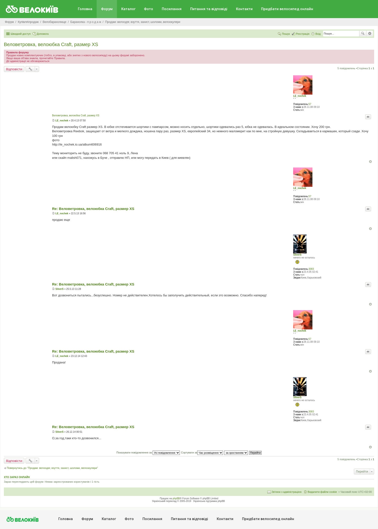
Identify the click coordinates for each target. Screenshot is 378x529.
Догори (370, 161)
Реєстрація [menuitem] (302, 33)
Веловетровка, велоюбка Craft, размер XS (51, 44)
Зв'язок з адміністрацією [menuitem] (287, 491)
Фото (148, 9)
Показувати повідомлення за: (148, 452)
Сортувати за (202, 452)
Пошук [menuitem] (286, 33)
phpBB (176, 498)
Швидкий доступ (21, 33)
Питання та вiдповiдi (208, 9)
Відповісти (14, 69)
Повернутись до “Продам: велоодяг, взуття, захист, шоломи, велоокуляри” (52, 467)
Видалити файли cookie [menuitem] (322, 491)
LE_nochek (299, 96)
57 (310, 104)
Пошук (362, 33)
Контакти (244, 9)
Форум (107, 9)
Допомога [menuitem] (42, 33)
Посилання (172, 9)
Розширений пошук (369, 33)
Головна (85, 9)
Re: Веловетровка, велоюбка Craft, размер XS (93, 209)
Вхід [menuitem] (318, 33)
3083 (311, 269)
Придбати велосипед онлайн (287, 9)
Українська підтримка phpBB (209, 501)
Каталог (128, 9)
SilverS (297, 254)
